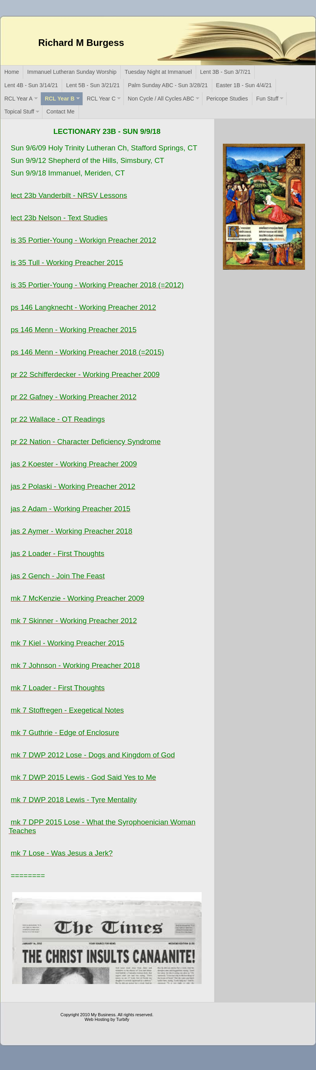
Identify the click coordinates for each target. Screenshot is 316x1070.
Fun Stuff (267, 98)
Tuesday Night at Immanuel (158, 72)
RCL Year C (101, 98)
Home (11, 72)
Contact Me (60, 111)
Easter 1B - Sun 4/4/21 (244, 85)
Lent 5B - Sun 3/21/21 (92, 85)
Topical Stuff (19, 111)
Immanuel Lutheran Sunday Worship (71, 72)
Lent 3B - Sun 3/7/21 (225, 72)
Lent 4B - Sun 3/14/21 (31, 85)
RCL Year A (18, 98)
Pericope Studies (227, 98)
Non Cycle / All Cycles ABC (161, 98)
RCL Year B (60, 98)
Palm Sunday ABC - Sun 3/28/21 (168, 85)
